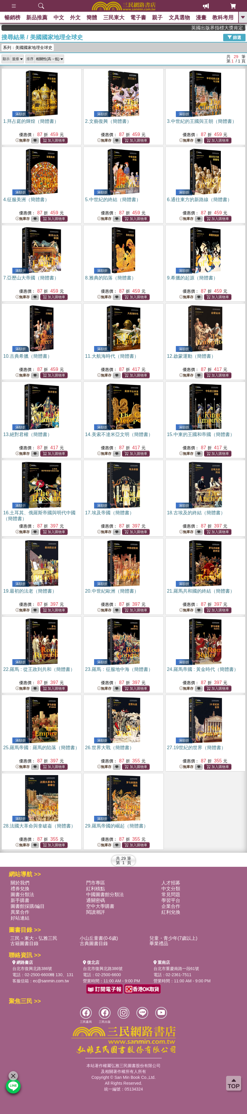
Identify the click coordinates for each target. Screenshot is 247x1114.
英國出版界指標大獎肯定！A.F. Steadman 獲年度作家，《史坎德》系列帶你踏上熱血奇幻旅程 (226, 27)
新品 (36, 18)
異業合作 (20, 912)
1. (31, 121)
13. (27, 434)
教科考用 (223, 18)
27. (196, 747)
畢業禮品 (158, 943)
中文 (59, 18)
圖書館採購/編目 (28, 906)
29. (116, 825)
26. (109, 747)
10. (27, 356)
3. (202, 121)
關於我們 (20, 882)
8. (110, 277)
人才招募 (170, 882)
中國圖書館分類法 (105, 894)
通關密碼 (95, 900)
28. (39, 825)
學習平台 (170, 900)
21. (201, 591)
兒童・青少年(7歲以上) (173, 938)
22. (39, 669)
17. (109, 512)
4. (26, 199)
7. (31, 277)
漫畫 (201, 18)
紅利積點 (95, 888)
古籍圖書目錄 (24, 943)
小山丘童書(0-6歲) (99, 938)
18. (196, 512)
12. (191, 356)
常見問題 (170, 894)
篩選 (234, 37)
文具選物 (179, 18)
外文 (75, 18)
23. (119, 669)
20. (111, 591)
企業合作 (170, 906)
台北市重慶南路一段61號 (176, 968)
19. (30, 591)
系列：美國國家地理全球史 (27, 47)
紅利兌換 (170, 912)
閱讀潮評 (95, 912)
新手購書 (20, 900)
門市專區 (95, 882)
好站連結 (20, 917)
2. (108, 121)
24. (203, 669)
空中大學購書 (100, 906)
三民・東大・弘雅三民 (33, 938)
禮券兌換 (20, 888)
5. (113, 199)
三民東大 (113, 18)
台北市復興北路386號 (32, 968)
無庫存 (23, 140)
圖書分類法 (22, 894)
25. (41, 747)
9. (192, 277)
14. (119, 434)
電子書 (138, 18)
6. (199, 199)
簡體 (91, 18)
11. (111, 356)
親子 (157, 18)
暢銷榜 (12, 18)
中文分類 (170, 888)
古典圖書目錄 (94, 943)
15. (201, 434)
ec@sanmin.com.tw (51, 981)
